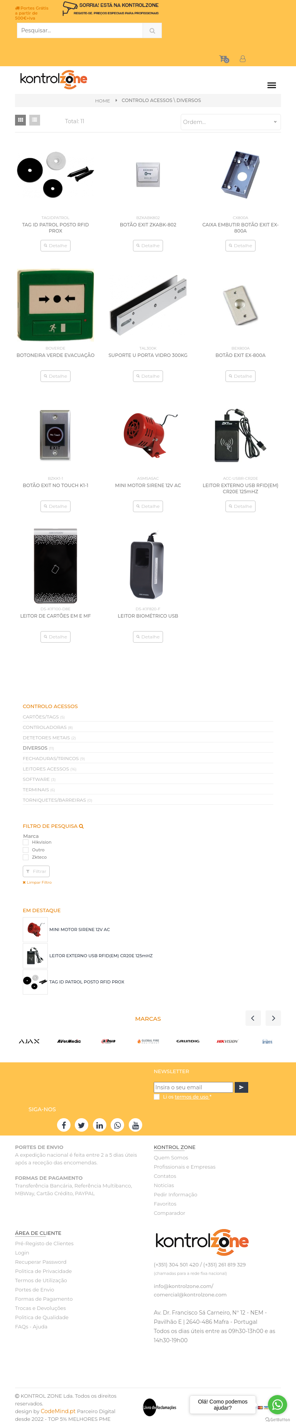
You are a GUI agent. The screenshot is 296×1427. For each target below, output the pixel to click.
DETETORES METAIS (49, 738)
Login (22, 1253)
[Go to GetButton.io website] (277, 1419)
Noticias (164, 1185)
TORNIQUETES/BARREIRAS (57, 800)
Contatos (165, 1176)
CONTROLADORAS (48, 727)
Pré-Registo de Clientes (44, 1244)
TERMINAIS (39, 790)
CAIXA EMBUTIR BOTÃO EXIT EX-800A (240, 228)
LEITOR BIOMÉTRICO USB (148, 616)
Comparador (169, 1213)
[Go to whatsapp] (277, 1404)
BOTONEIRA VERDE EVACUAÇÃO (56, 355)
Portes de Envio (34, 1290)
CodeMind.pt (58, 1411)
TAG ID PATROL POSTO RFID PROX (86, 982)
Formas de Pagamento (44, 1299)
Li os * (187, 1097)
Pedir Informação (175, 1195)
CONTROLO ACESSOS (147, 100)
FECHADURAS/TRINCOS (54, 759)
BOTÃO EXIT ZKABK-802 (148, 225)
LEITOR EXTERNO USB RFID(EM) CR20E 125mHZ (101, 956)
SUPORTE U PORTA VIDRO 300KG (148, 355)
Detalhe (55, 245)
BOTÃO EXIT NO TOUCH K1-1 (56, 486)
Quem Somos (171, 1158)
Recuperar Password (41, 1262)
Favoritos (165, 1204)
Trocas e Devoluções (40, 1308)
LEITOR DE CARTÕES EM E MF (55, 616)
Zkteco (39, 857)
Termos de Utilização (41, 1281)
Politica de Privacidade (43, 1271)
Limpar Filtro (37, 882)
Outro (38, 850)
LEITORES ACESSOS (50, 769)
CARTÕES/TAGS (44, 717)
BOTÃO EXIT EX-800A (240, 355)
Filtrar (36, 871)
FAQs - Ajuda (31, 1327)
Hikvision (42, 843)
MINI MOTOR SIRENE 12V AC (79, 930)
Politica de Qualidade (42, 1318)
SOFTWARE (39, 779)
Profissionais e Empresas (184, 1167)
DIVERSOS (38, 748)
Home (102, 101)
